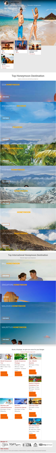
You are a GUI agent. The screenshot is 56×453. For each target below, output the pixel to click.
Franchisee (43, 450)
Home (6, 5)
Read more (3, 372)
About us (6, 450)
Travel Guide (38, 450)
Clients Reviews (22, 450)
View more (6, 97)
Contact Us (23, 8)
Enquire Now (4, 375)
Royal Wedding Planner (11, 8)
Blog (33, 450)
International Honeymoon (18, 5)
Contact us (29, 450)
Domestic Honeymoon (34, 5)
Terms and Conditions (13, 450)
